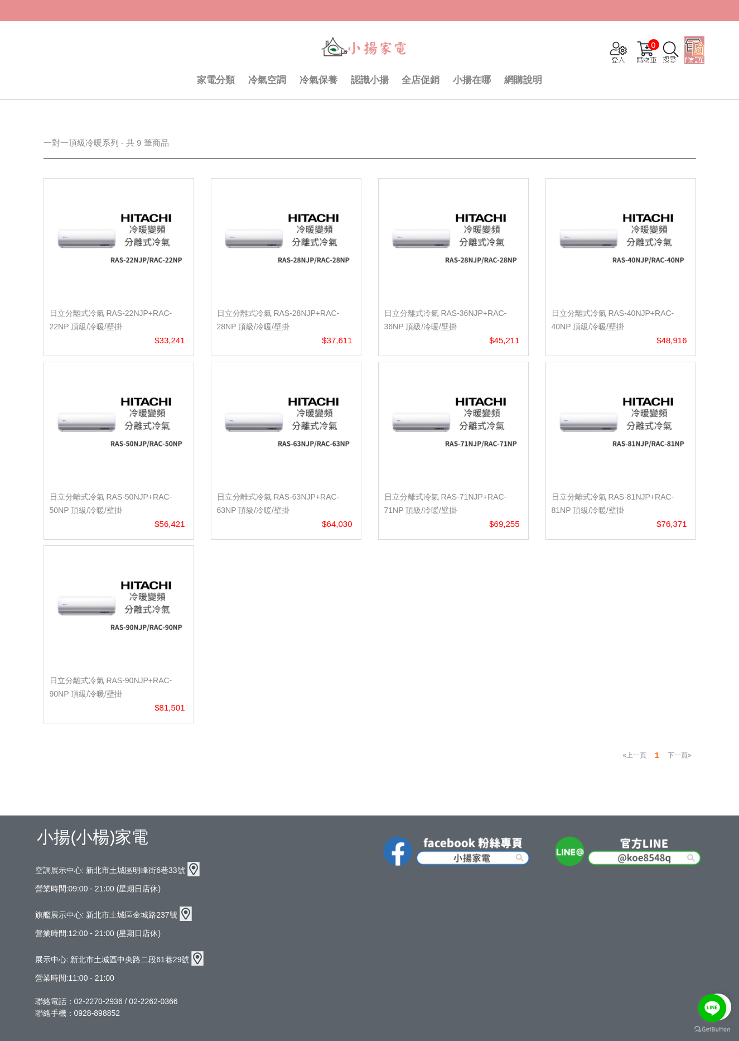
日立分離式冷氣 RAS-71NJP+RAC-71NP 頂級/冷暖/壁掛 (445, 503)
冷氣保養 (318, 80)
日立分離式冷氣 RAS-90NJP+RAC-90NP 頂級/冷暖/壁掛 (111, 687)
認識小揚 (370, 80)
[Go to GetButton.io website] (712, 1029)
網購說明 (523, 80)
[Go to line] (712, 1008)
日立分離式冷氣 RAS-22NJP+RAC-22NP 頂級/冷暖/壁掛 (111, 320)
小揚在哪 (472, 80)
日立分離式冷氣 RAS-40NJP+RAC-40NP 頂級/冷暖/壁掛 (613, 320)
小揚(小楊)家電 (92, 837)
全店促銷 (420, 80)
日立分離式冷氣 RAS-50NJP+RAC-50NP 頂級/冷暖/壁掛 (111, 503)
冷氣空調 (267, 80)
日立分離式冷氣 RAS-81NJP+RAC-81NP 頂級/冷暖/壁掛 (613, 503)
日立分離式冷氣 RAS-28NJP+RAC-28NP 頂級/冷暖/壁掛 (278, 320)
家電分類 (216, 80)
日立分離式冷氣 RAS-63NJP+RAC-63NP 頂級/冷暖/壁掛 (278, 503)
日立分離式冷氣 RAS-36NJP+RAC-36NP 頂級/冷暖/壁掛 (445, 320)
